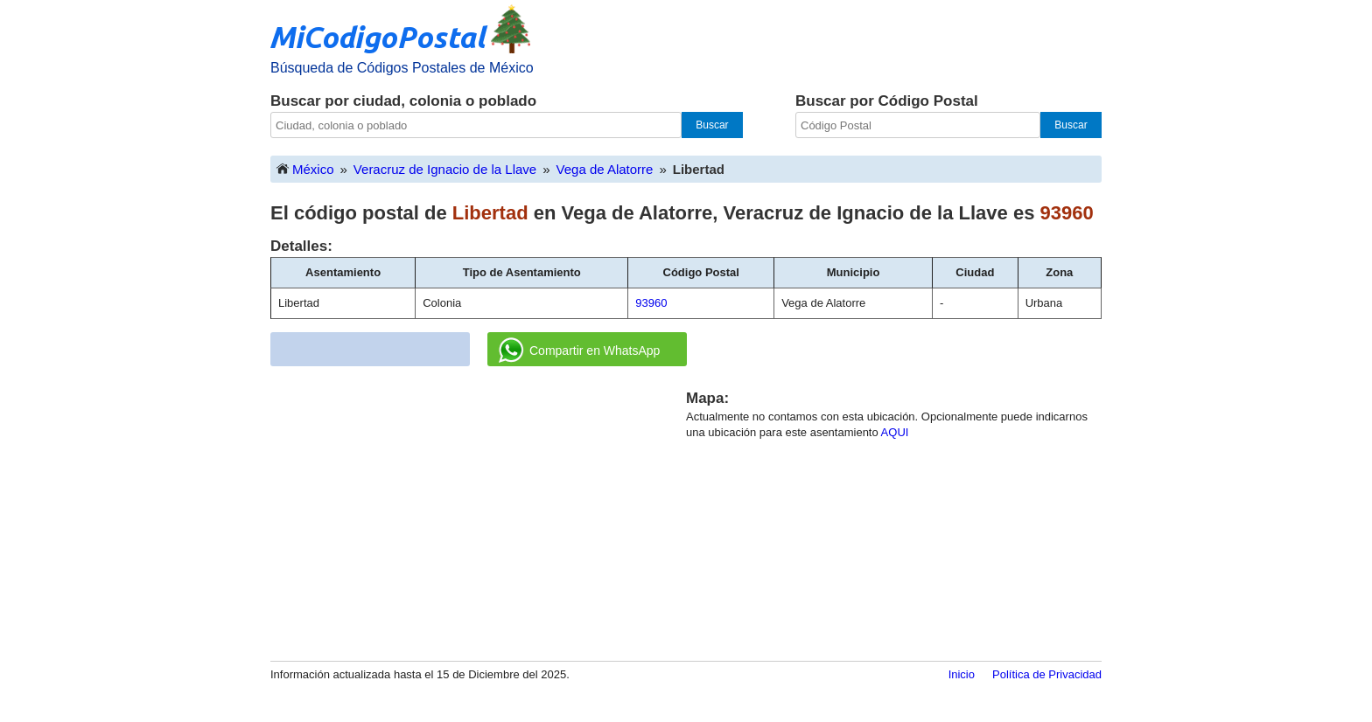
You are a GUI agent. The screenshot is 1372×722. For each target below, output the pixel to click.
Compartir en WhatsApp (579, 351)
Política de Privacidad (1047, 674)
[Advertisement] (478, 510)
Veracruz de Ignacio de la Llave (445, 169)
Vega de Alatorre (605, 169)
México (304, 168)
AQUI (895, 432)
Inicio (961, 674)
